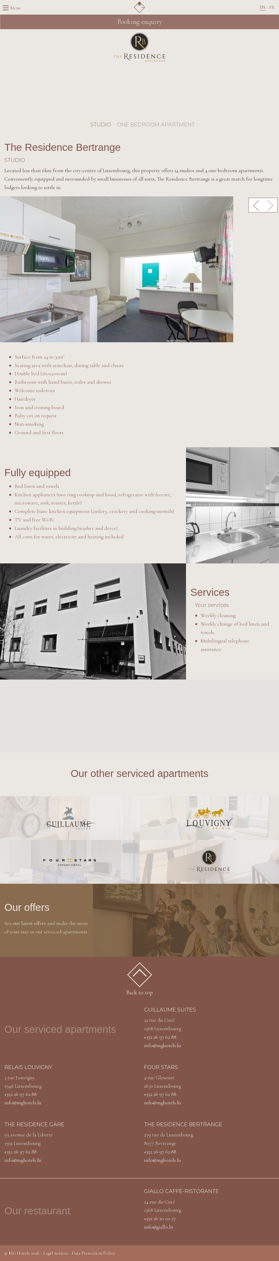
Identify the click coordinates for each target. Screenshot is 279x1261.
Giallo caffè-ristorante (181, 1191)
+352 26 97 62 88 (160, 1037)
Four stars (161, 1067)
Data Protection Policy (93, 1253)
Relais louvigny (28, 1067)
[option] (139, 269)
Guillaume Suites (170, 1010)
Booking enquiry (139, 22)
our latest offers (29, 923)
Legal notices (55, 1253)
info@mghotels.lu (162, 1045)
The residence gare (34, 1124)
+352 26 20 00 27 (160, 1218)
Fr (272, 7)
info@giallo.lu (158, 1227)
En (262, 7)
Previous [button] (255, 205)
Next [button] (270, 205)
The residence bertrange (183, 1124)
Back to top (139, 981)
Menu (7, 8)
